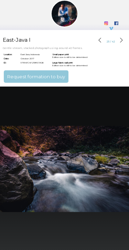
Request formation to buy (36, 76)
